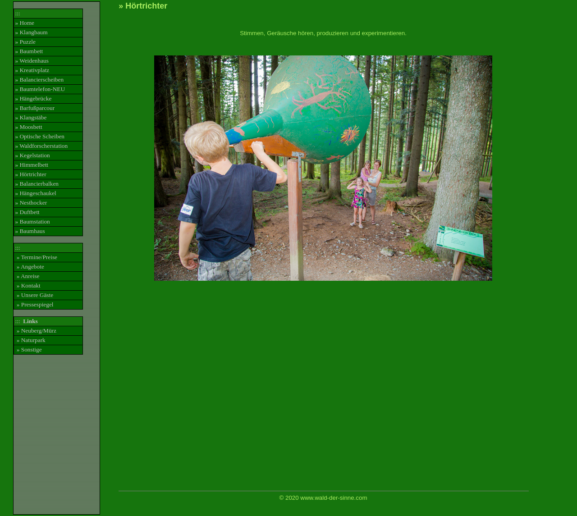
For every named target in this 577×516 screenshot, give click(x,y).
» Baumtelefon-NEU (40, 89)
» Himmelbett (31, 164)
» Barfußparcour (35, 108)
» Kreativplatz (32, 70)
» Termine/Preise (36, 257)
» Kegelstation (32, 155)
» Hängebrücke (33, 98)
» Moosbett (28, 126)
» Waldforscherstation (41, 145)
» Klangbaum (31, 32)
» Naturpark (30, 340)
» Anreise (27, 276)
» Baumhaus (30, 231)
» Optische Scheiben (39, 136)
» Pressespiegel (34, 304)
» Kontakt (27, 285)
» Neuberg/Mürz (35, 330)
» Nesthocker (31, 202)
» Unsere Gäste (34, 295)
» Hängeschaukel (35, 193)
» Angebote (29, 266)
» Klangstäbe (30, 117)
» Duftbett (27, 212)
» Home (24, 22)
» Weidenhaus (32, 60)
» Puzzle (25, 41)
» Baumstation (32, 221)
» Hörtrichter (30, 174)
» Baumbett (29, 51)
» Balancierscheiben (39, 79)
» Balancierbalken (37, 183)
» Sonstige (28, 349)
